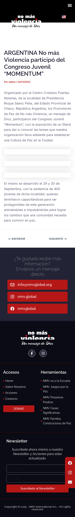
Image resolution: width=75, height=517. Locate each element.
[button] (69, 5)
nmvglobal (27, 308)
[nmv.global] (12, 297)
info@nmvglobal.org (35, 285)
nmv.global (27, 296)
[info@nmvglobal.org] (12, 285)
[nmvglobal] (12, 309)
